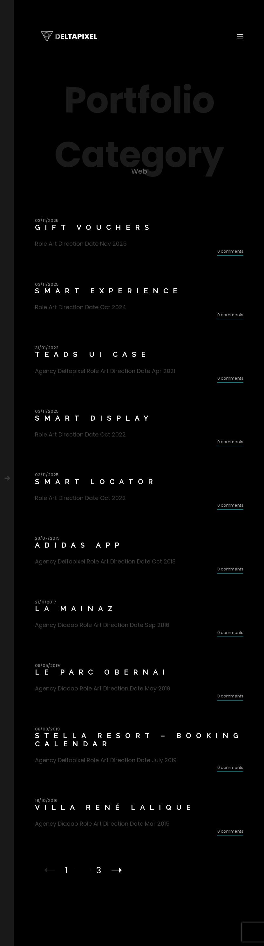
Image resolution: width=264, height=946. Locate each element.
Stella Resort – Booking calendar (139, 740)
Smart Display (94, 418)
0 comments (230, 251)
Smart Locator (96, 482)
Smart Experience (108, 291)
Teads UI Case (92, 354)
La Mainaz (76, 609)
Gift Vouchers (94, 227)
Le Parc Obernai (102, 672)
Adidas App (79, 545)
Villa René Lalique (115, 807)
